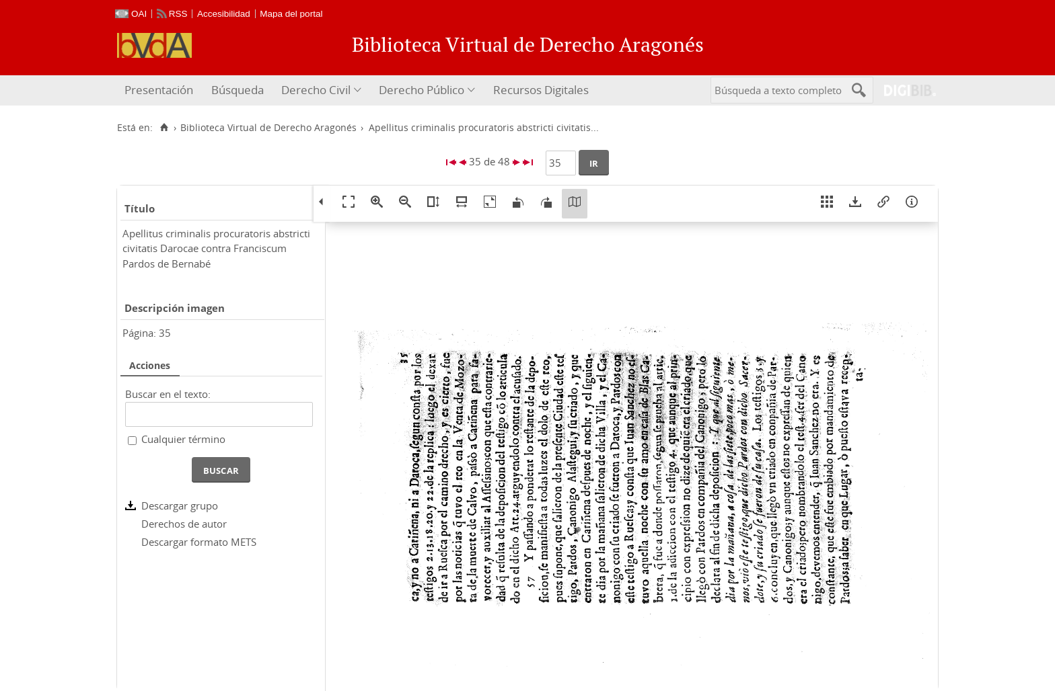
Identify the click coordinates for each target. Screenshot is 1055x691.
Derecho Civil (316, 89)
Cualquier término (183, 439)
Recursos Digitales (541, 89)
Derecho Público (421, 89)
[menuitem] (160, 90)
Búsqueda (237, 89)
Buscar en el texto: (168, 394)
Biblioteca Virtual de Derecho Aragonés (268, 128)
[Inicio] (164, 127)
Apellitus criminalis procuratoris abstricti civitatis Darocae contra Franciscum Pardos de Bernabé (216, 248)
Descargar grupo (179, 505)
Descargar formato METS (198, 541)
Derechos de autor (184, 523)
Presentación (158, 89)
